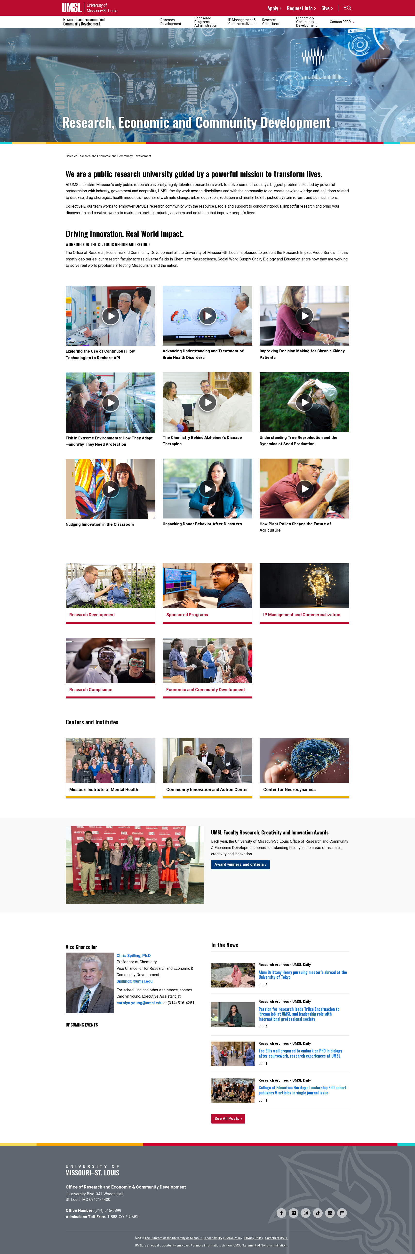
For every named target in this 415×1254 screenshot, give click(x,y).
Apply (272, 8)
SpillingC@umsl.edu (134, 981)
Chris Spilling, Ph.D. (134, 955)
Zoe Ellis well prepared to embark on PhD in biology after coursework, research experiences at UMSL (300, 1053)
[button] (347, 8)
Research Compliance (271, 21)
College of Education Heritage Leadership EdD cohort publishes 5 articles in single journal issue (303, 1090)
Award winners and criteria (239, 864)
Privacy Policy (253, 1238)
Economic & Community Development (306, 22)
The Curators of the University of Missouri (173, 1238)
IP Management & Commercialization (242, 21)
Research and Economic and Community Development (84, 21)
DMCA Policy (233, 1238)
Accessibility (213, 1238)
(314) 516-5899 (108, 1210)
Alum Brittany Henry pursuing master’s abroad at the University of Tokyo (303, 974)
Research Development (170, 21)
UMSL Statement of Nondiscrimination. (260, 1245)
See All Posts (227, 1118)
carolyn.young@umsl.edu (139, 1003)
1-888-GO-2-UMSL (123, 1216)
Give (325, 8)
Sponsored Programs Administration (205, 22)
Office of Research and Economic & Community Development (126, 1187)
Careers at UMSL (276, 1238)
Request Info (300, 8)
